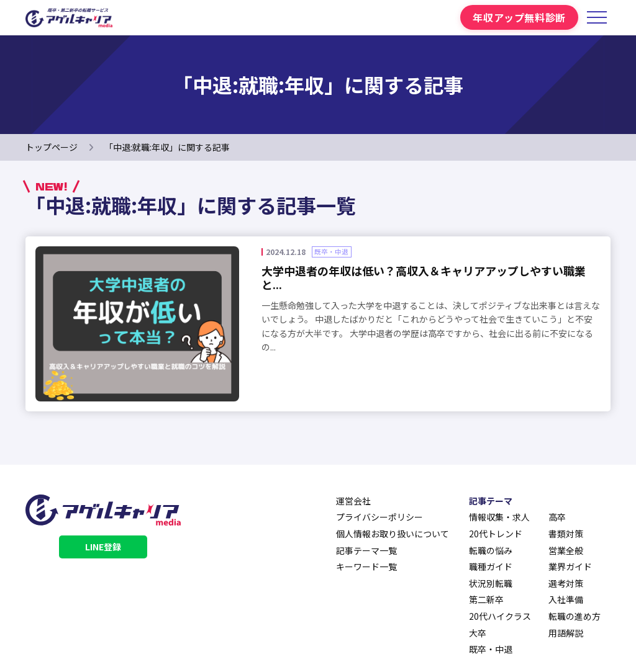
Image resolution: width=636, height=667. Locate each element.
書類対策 (565, 533)
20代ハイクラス (500, 616)
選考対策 (565, 583)
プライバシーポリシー (379, 517)
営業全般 (565, 550)
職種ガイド (490, 566)
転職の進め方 (574, 616)
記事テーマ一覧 (366, 550)
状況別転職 (490, 583)
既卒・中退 (490, 649)
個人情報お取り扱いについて (392, 533)
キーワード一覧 (366, 566)
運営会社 (353, 501)
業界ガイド (570, 566)
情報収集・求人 (499, 517)
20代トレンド (495, 533)
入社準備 (565, 599)
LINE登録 (103, 546)
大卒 (477, 633)
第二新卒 (486, 599)
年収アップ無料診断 (519, 17)
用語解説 (565, 633)
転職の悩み (490, 550)
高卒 (557, 517)
